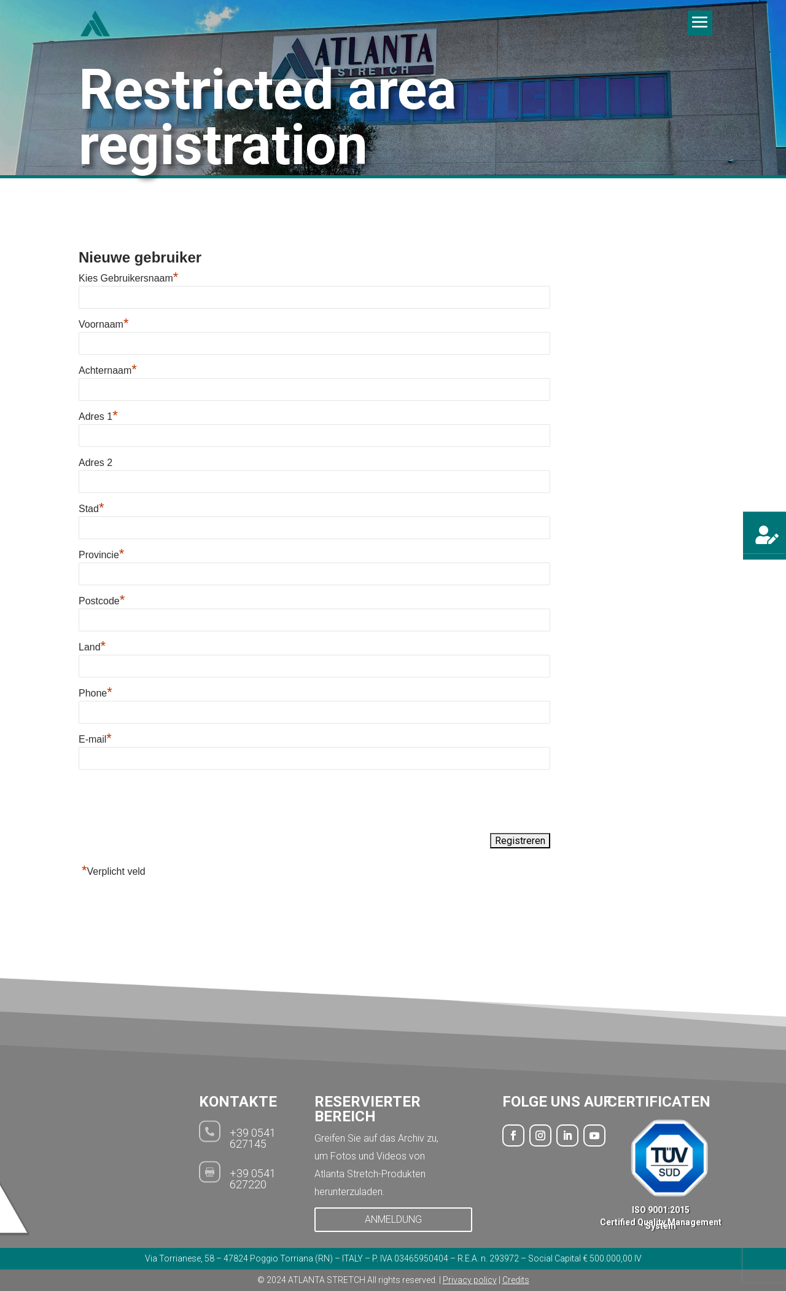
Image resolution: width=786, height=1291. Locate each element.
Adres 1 (98, 416)
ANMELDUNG (393, 1219)
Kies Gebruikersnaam (128, 278)
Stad (91, 508)
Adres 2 (95, 462)
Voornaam (104, 324)
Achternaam (108, 370)
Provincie (101, 555)
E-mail (95, 739)
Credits (515, 1280)
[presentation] (172, 802)
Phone (95, 693)
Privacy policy (470, 1280)
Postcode (102, 601)
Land (92, 647)
